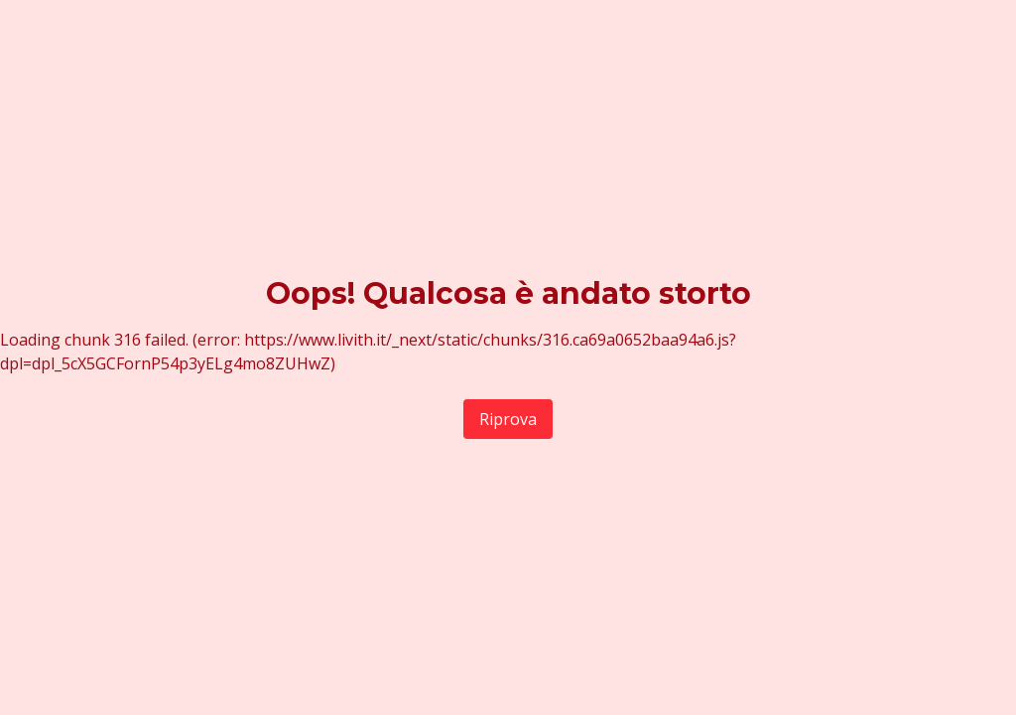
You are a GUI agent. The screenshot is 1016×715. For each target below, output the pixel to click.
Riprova (508, 419)
